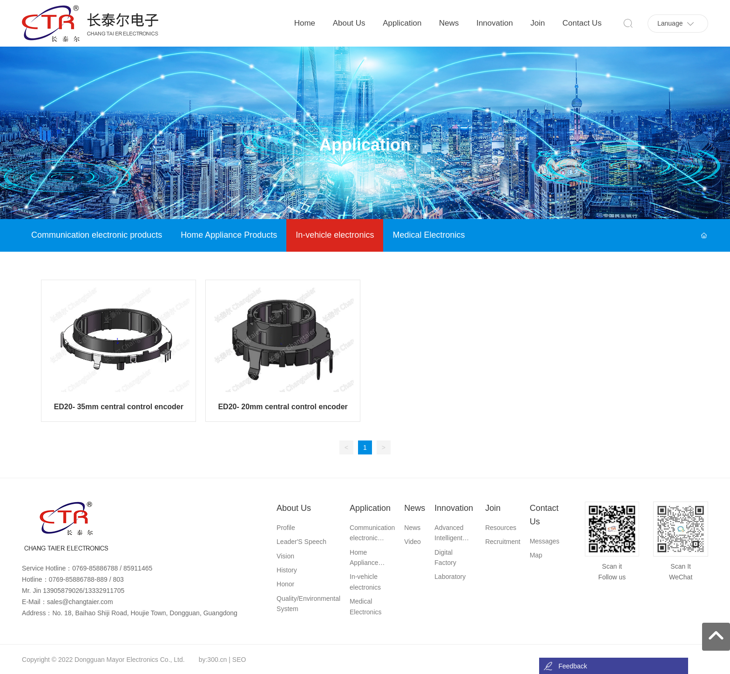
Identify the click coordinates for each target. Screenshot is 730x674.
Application (365, 145)
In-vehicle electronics (335, 235)
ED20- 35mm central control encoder (118, 407)
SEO (239, 659)
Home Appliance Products (229, 235)
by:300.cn (213, 659)
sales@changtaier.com (80, 601)
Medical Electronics (428, 235)
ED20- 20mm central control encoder (282, 407)
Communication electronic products (96, 235)
